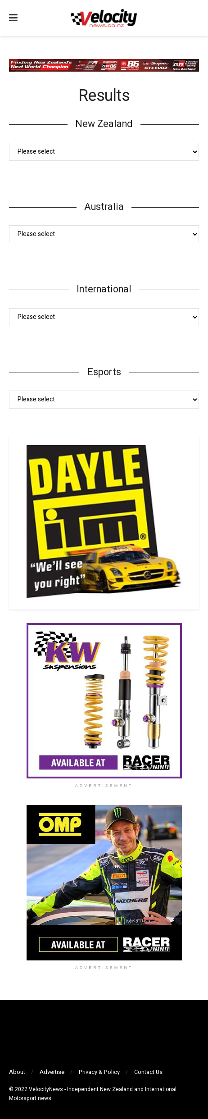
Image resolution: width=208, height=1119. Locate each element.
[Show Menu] (13, 18)
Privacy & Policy (99, 1072)
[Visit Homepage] (103, 18)
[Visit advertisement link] (104, 700)
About (17, 1072)
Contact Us (148, 1072)
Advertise (52, 1072)
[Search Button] (194, 18)
